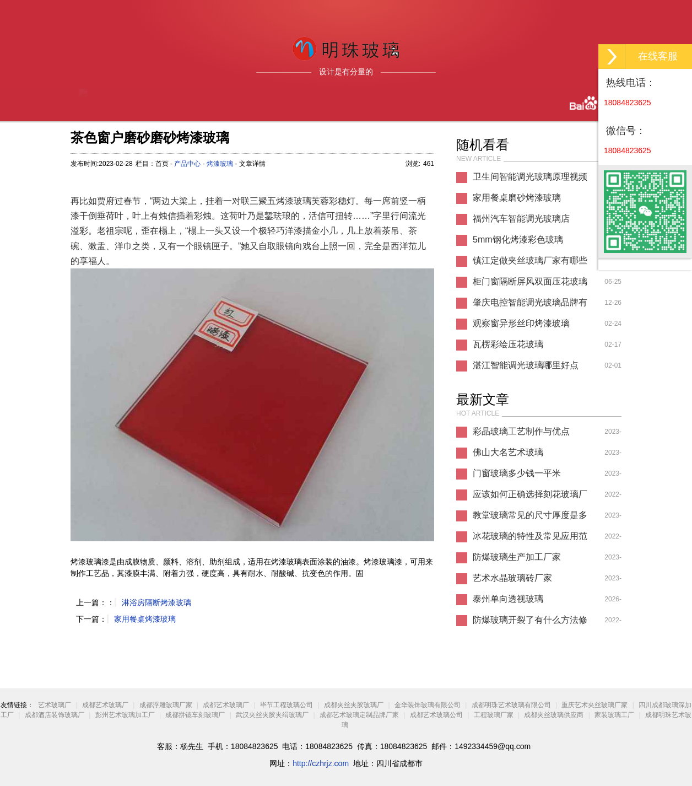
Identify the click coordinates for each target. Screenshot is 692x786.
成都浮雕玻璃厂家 (165, 705)
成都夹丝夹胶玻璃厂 (353, 705)
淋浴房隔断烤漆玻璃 (156, 602)
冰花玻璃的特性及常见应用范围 (530, 539)
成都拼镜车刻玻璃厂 (195, 715)
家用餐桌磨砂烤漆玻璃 (517, 197)
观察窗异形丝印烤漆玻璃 (521, 323)
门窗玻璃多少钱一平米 (517, 473)
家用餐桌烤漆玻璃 (145, 619)
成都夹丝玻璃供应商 (553, 715)
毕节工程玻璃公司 (286, 705)
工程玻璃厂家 (493, 715)
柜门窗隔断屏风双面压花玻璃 (530, 281)
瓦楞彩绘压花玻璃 (508, 344)
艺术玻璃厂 (54, 705)
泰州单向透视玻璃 (508, 599)
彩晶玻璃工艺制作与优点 (521, 431)
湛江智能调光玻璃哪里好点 (526, 365)
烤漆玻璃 (220, 164)
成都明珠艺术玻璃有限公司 (511, 705)
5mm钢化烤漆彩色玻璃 (518, 239)
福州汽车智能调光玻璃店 (521, 218)
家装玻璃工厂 (614, 715)
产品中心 (187, 164)
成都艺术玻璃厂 (105, 705)
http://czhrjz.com (321, 763)
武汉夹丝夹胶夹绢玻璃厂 (272, 715)
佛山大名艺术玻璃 (508, 452)
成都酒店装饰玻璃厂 (54, 715)
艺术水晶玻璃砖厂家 (512, 578)
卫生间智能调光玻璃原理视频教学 (530, 179)
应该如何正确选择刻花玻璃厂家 (530, 497)
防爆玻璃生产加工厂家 (517, 557)
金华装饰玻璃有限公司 (427, 705)
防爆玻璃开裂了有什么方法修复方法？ (530, 623)
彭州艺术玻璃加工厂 (125, 715)
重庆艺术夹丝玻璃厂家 (594, 705)
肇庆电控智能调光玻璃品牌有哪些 (530, 305)
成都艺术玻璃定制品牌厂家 (359, 715)
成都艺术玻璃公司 (436, 715)
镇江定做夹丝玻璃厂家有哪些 (530, 260)
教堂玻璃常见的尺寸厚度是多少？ (530, 518)
